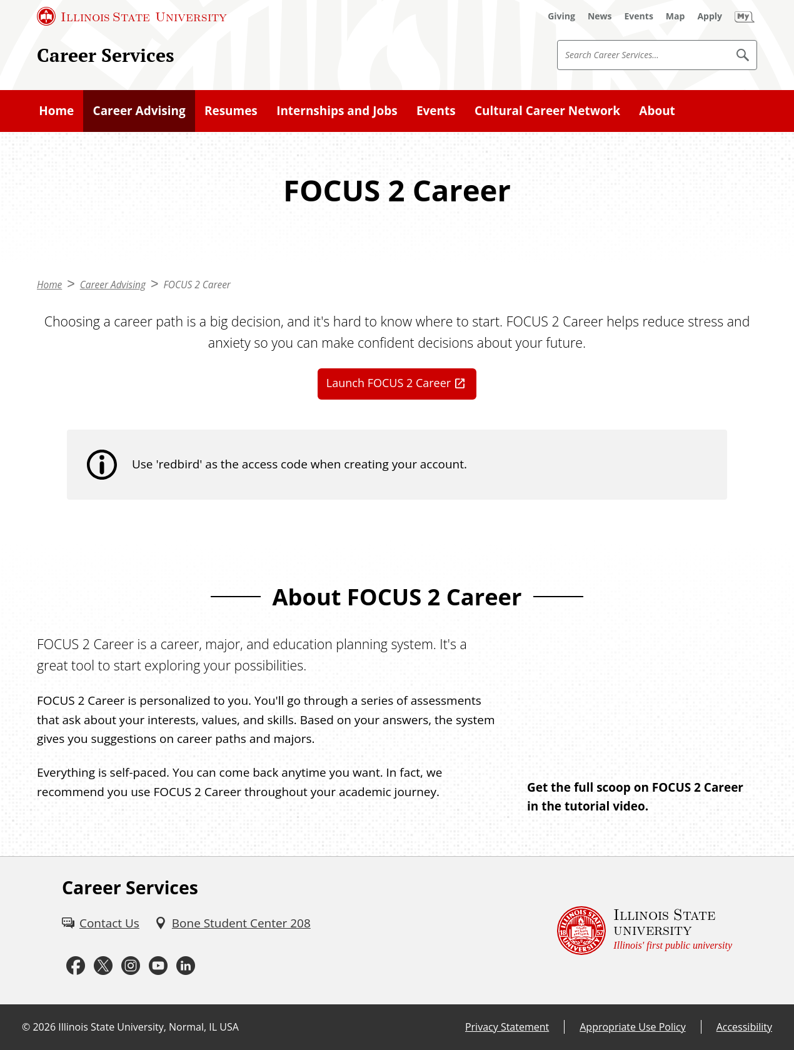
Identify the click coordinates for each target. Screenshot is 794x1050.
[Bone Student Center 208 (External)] (232, 923)
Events (436, 111)
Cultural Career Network (547, 111)
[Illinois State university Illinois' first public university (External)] (644, 930)
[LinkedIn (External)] (185, 966)
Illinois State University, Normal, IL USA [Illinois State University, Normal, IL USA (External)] (148, 1027)
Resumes (231, 111)
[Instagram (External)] (130, 966)
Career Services (105, 55)
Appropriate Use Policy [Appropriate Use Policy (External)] (632, 1027)
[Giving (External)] (561, 16)
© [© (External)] (26, 1027)
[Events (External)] (639, 16)
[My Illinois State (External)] (744, 16)
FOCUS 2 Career (197, 284)
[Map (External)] (675, 16)
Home (56, 111)
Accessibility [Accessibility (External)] (744, 1027)
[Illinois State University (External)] (132, 16)
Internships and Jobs (336, 111)
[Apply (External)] (710, 16)
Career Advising (139, 111)
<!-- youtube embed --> (642, 698)
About (657, 111)
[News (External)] (600, 16)
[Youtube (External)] (158, 966)
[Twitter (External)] (103, 966)
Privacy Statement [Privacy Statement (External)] (507, 1027)
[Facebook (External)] (75, 966)
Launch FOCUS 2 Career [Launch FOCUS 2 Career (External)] (388, 382)
